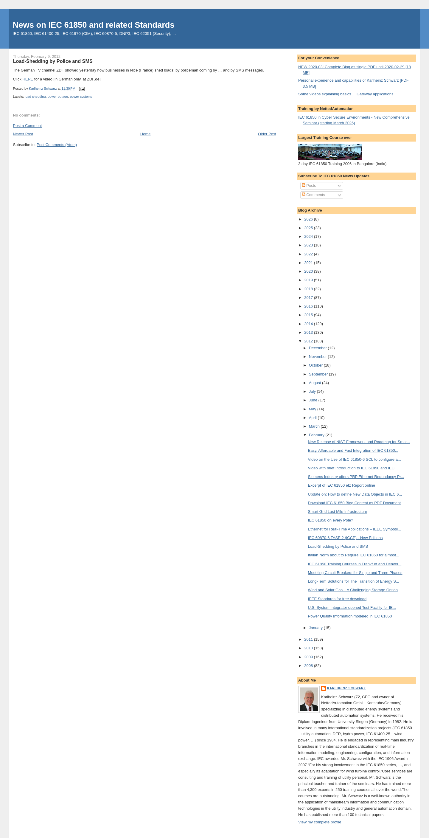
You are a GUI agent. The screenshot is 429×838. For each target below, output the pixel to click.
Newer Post (23, 134)
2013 (309, 332)
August (315, 383)
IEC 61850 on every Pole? (330, 520)
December (318, 348)
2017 (309, 297)
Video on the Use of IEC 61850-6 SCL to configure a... (354, 459)
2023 (309, 245)
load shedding (35, 96)
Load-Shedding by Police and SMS (338, 546)
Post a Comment (27, 125)
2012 (309, 341)
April (313, 417)
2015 (309, 315)
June (313, 400)
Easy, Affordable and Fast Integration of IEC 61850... (353, 450)
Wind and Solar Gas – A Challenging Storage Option (353, 590)
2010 (309, 648)
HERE (27, 79)
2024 (309, 236)
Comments (313, 195)
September (319, 374)
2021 (309, 262)
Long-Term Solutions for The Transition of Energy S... (353, 581)
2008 (309, 665)
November (318, 356)
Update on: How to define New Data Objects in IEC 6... (355, 494)
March (315, 426)
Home (145, 134)
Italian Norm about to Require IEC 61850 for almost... (353, 555)
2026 (309, 219)
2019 (309, 280)
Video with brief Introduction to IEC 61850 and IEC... (353, 468)
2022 (309, 254)
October (316, 365)
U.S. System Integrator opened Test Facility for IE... (352, 607)
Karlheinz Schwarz (346, 688)
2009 (309, 657)
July (313, 391)
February (317, 435)
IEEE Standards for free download (337, 599)
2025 (309, 228)
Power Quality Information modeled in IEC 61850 (350, 616)
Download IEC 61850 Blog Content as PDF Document (354, 503)
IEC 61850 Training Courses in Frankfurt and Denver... (355, 564)
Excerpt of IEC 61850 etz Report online (341, 485)
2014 (309, 324)
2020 (309, 271)
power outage (58, 96)
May (313, 409)
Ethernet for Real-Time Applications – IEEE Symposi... (354, 529)
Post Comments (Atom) (57, 144)
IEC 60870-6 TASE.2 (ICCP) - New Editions (345, 538)
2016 (309, 306)
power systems (81, 96)
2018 (309, 289)
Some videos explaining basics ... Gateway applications (345, 94)
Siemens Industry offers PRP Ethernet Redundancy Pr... (356, 476)
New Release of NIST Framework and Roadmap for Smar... (359, 442)
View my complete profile (319, 822)
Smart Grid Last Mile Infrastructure (337, 511)
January (316, 628)
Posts (309, 185)
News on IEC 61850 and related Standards (94, 25)
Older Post (267, 134)
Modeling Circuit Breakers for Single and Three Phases (355, 572)
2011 (309, 639)
